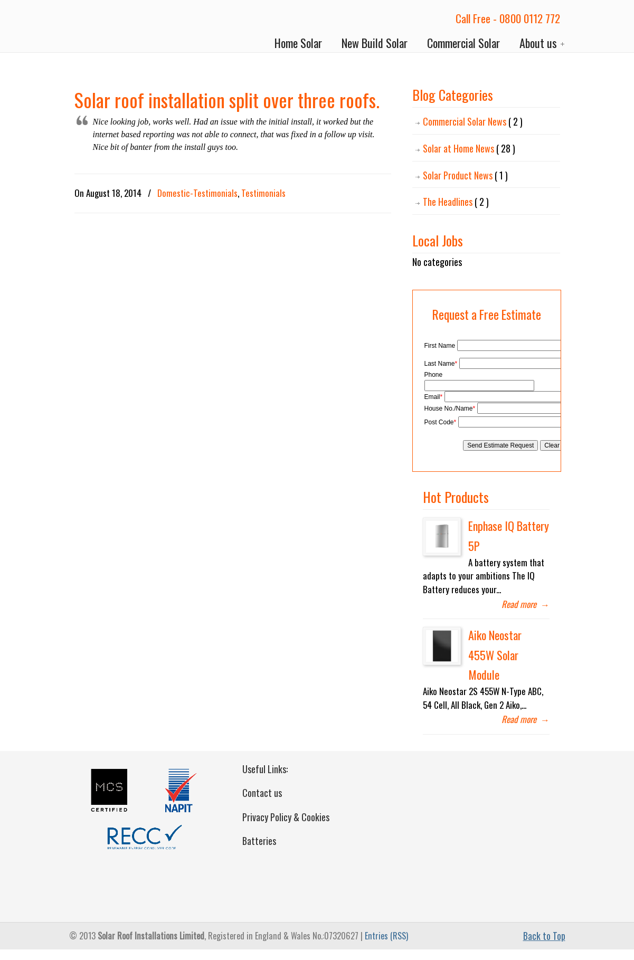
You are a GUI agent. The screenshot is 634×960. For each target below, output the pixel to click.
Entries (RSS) (386, 935)
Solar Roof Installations (116, 27)
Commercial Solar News (473, 121)
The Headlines (456, 202)
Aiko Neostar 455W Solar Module (495, 654)
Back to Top (544, 936)
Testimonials (263, 192)
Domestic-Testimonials (197, 192)
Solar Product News (465, 175)
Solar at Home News (469, 148)
